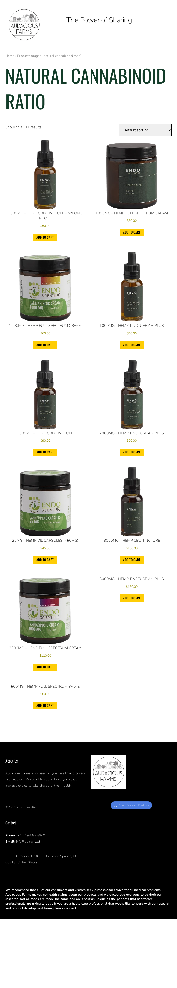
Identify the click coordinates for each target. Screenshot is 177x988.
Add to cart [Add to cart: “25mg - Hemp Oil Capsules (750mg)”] (45, 559)
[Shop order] (145, 130)
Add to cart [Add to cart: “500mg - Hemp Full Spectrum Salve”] (45, 774)
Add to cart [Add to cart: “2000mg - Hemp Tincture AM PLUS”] (132, 452)
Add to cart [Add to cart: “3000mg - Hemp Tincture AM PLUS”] (132, 667)
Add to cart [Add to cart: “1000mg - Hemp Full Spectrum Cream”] (132, 232)
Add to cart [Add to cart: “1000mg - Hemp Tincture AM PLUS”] (132, 344)
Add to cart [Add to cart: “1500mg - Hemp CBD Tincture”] (45, 452)
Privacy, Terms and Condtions (131, 874)
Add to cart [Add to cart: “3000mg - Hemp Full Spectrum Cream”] (45, 667)
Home (9, 55)
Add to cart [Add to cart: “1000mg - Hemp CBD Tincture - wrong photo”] (45, 237)
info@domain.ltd (28, 910)
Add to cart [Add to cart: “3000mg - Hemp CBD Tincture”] (132, 559)
